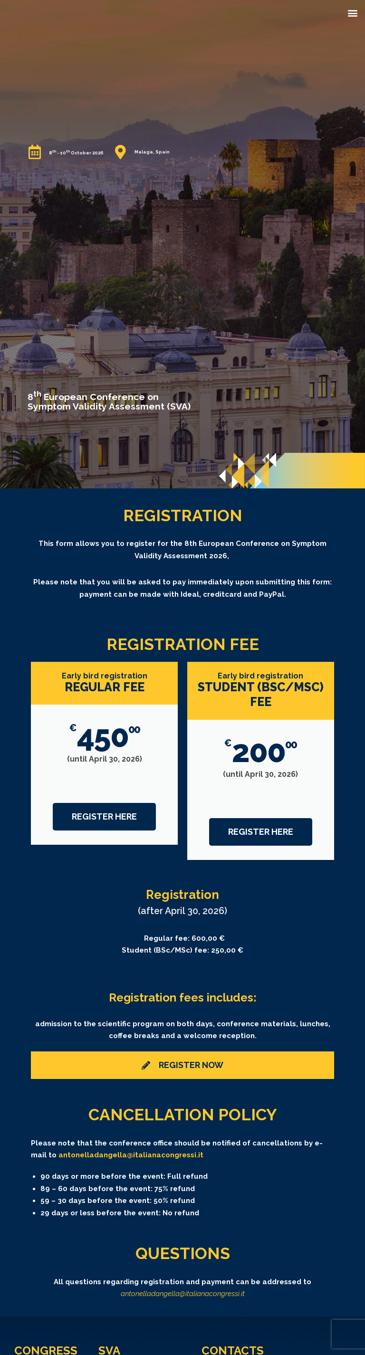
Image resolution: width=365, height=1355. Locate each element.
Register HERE (104, 816)
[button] (352, 12)
